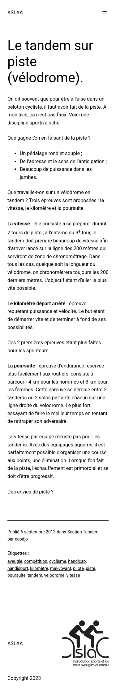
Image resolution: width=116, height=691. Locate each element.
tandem (35, 575)
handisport (17, 568)
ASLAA (15, 12)
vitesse (73, 575)
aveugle (14, 561)
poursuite (16, 575)
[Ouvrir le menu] (105, 12)
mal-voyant (60, 568)
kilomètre (39, 568)
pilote (78, 568)
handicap (77, 561)
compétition (35, 561)
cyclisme (57, 561)
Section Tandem (83, 531)
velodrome (54, 575)
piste (90, 568)
